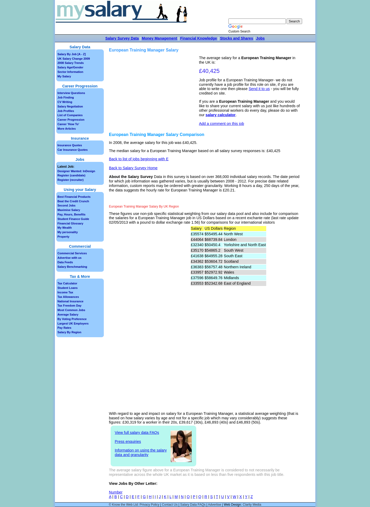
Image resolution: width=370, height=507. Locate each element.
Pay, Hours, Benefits (72, 214)
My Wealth (65, 227)
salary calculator (220, 115)
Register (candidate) (72, 175)
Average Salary (68, 314)
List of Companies (70, 115)
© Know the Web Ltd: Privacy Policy (134, 504)
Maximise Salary (69, 210)
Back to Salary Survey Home (133, 168)
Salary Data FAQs (192, 504)
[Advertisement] (154, 93)
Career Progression (71, 119)
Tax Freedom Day (70, 305)
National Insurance (70, 301)
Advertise (214, 504)
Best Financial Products (74, 196)
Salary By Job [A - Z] (72, 54)
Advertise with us (70, 257)
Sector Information (70, 71)
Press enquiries (128, 441)
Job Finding (66, 97)
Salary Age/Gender (70, 67)
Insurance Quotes (70, 145)
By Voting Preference (72, 319)
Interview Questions (71, 93)
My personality (68, 232)
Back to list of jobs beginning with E (139, 159)
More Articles (67, 128)
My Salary (64, 76)
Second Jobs (67, 205)
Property (63, 236)
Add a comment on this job (221, 123)
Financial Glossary (70, 223)
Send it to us (259, 89)
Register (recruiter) (71, 179)
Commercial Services (72, 253)
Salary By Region (69, 332)
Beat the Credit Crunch (73, 201)
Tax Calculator (67, 283)
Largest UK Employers (73, 323)
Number (116, 492)
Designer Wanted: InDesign (76, 171)
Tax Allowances (68, 296)
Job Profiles (66, 110)
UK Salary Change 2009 (74, 58)
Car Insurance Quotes (73, 149)
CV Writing (65, 102)
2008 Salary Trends (71, 62)
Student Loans (68, 287)
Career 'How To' (68, 124)
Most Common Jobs (71, 310)
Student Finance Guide (73, 218)
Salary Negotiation (70, 106)
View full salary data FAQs (137, 432)
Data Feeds (65, 262)
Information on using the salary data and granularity (141, 452)
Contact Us (169, 504)
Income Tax (65, 292)
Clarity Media (252, 504)
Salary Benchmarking (72, 266)
